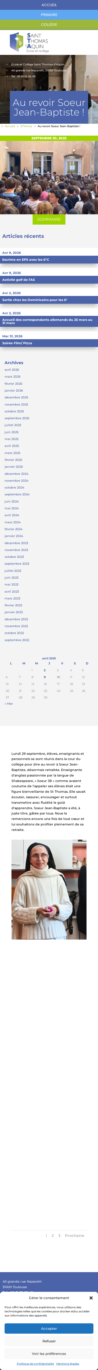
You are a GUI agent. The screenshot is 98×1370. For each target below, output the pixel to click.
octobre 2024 (14, 487)
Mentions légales (67, 1363)
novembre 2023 (16, 550)
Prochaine (74, 1235)
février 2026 (13, 383)
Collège (49, 24)
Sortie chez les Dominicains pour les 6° (34, 300)
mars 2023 (12, 598)
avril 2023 (12, 591)
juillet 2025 (13, 425)
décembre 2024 (16, 473)
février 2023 (13, 605)
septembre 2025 (17, 418)
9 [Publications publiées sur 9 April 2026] (45, 677)
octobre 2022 (14, 633)
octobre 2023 (14, 557)
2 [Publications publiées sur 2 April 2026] (45, 670)
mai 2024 (12, 508)
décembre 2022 (16, 619)
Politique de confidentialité (35, 1363)
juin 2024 (12, 501)
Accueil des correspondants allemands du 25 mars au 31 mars (47, 321)
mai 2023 (11, 584)
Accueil (49, 5)
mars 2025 (12, 453)
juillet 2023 (13, 570)
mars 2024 (13, 522)
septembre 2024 (17, 494)
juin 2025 (11, 432)
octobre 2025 (14, 411)
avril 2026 (12, 369)
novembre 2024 (16, 480)
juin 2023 (11, 577)
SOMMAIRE (49, 219)
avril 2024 (12, 515)
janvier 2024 (14, 536)
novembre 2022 (16, 626)
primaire (49, 14)
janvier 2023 (14, 612)
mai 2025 (11, 439)
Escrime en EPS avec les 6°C (25, 260)
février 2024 (13, 529)
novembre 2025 (16, 404)
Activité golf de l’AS (18, 280)
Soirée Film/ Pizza (17, 343)
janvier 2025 (14, 466)
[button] (91, 1298)
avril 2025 (12, 446)
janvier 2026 (14, 390)
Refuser (49, 1341)
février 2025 (13, 460)
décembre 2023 (16, 543)
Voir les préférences (49, 1353)
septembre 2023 (17, 563)
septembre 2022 (17, 640)
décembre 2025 (16, 397)
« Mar (9, 703)
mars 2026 (12, 376)
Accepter (49, 1328)
